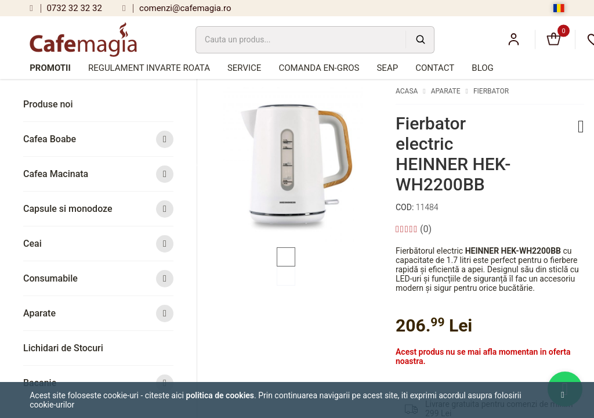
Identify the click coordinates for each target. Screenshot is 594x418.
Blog (483, 68)
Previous (198, 164)
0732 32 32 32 (66, 8)
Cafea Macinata (98, 173)
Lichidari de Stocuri (63, 348)
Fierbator (491, 91)
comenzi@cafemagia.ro (176, 8)
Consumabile (98, 278)
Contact (434, 68)
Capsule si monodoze (98, 208)
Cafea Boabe (98, 139)
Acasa (407, 91)
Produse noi (48, 104)
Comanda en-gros (318, 68)
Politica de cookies (220, 395)
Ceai (98, 243)
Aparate (98, 313)
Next (387, 164)
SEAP (387, 68)
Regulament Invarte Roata (149, 68)
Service (244, 68)
